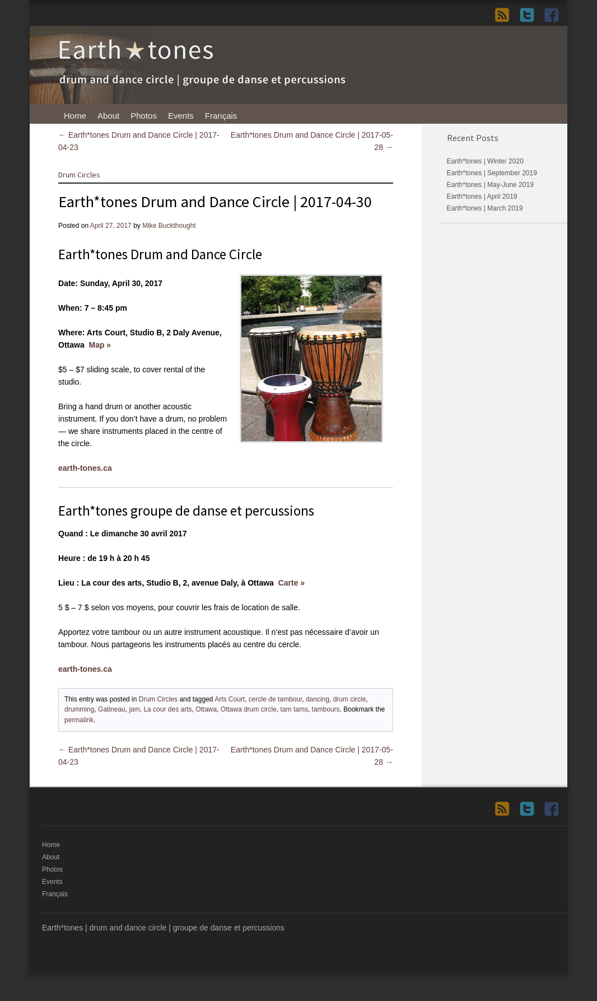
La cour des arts (167, 709)
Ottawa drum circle (249, 709)
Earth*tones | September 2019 (492, 173)
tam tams (294, 709)
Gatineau (111, 709)
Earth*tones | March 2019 (485, 208)
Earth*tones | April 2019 (482, 196)
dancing (317, 699)
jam (134, 709)
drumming (79, 709)
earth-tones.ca (85, 468)
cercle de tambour (275, 699)
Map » (99, 344)
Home (75, 115)
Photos (143, 115)
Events (181, 115)
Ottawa (206, 709)
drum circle (349, 699)
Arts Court (229, 699)
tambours (326, 709)
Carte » (291, 582)
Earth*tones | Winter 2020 (485, 161)
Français (221, 115)
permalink (79, 720)
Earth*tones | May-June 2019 (490, 185)
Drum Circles (79, 175)
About (108, 115)
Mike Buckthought (168, 226)
